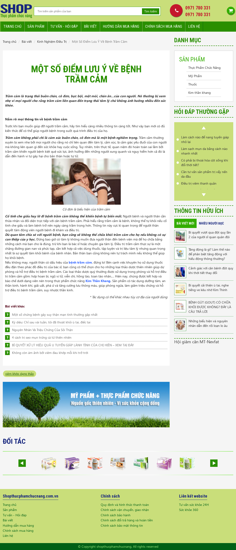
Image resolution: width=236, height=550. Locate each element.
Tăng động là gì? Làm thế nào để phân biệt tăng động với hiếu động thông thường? (209, 254)
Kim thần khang (199, 92)
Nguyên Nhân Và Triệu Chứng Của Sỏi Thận (42, 330)
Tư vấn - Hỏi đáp (15, 515)
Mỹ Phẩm (195, 76)
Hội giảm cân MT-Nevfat (196, 341)
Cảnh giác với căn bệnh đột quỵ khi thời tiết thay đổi (211, 270)
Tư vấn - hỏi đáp (64, 26)
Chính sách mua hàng (163, 26)
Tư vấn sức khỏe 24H (194, 504)
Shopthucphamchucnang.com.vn (30, 496)
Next (203, 194)
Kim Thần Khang (98, 281)
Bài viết (90, 26)
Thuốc (192, 84)
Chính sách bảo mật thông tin (122, 525)
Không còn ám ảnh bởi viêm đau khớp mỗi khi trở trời (50, 352)
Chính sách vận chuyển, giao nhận (125, 509)
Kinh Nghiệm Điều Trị (52, 41)
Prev (203, 128)
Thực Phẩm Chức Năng (204, 67)
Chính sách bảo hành (115, 515)
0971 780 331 (198, 8)
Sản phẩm (35, 26)
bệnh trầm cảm (80, 262)
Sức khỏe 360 (188, 509)
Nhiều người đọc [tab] (211, 223)
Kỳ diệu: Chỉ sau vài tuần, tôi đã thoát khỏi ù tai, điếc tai (51, 322)
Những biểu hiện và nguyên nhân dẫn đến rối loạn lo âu (208, 323)
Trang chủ (12, 26)
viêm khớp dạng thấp (19, 374)
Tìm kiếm (150, 11)
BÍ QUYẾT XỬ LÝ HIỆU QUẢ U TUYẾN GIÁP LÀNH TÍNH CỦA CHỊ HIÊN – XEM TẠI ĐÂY (73, 345)
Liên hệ (194, 26)
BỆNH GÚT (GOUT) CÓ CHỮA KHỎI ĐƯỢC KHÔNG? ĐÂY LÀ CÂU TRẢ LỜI (210, 307)
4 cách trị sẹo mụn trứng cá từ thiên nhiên (41, 337)
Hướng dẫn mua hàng (121, 26)
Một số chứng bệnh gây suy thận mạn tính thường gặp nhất (54, 314)
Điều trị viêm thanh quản (198, 183)
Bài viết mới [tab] (185, 223)
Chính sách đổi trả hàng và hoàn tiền (127, 520)
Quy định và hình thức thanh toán (125, 504)
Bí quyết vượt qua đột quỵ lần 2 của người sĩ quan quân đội (210, 234)
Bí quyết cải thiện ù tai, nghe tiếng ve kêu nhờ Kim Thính (209, 287)
